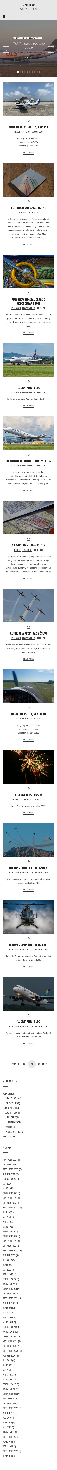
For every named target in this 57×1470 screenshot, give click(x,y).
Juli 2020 (7, 1360)
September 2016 (10, 1451)
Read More (28, 153)
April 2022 (8, 1274)
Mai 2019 (7, 1427)
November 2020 (10, 1341)
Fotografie (20, 38)
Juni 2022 (7, 1264)
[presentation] (6, 49)
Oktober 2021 (9, 1293)
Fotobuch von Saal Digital (28, 207)
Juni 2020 (7, 1365)
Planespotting (35, 38)
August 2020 (9, 1355)
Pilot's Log (26, 132)
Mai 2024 (7, 1183)
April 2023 (8, 1221)
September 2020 (11, 1350)
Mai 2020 (7, 1369)
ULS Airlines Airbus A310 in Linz (29, 46)
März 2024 (8, 1188)
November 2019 (10, 1398)
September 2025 (11, 1169)
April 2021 (8, 1317)
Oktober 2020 (9, 1345)
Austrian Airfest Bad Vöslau (28, 633)
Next (44, 1064)
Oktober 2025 (9, 1164)
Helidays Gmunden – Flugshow (28, 868)
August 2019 (9, 1412)
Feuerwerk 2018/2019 (28, 795)
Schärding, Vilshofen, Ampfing (28, 127)
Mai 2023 (7, 1217)
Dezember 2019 (10, 1393)
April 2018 (8, 1446)
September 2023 (11, 1207)
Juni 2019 (7, 1422)
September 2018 (10, 1436)
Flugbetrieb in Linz (28, 388)
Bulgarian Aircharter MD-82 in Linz (28, 461)
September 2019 (10, 1408)
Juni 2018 (7, 1441)
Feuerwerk (17, 799)
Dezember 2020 (10, 1336)
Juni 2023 (7, 1212)
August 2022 (9, 1255)
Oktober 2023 (9, 1202)
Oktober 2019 (9, 1403)
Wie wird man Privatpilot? (28, 545)
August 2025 (9, 1173)
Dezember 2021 (10, 1288)
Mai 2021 (7, 1312)
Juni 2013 (7, 1455)
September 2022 (11, 1250)
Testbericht (22, 212)
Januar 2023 (9, 1231)
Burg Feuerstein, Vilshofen (28, 714)
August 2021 (9, 1303)
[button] (17, 72)
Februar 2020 (9, 1384)
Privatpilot (27, 550)
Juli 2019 (7, 1417)
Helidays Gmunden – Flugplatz (28, 945)
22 (39, 1064)
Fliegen (17, 132)
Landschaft (11, 1122)
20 (24, 1064)
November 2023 (10, 1197)
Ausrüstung (11, 1112)
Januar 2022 (9, 1283)
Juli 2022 (7, 1259)
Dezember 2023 (10, 1193)
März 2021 (8, 1322)
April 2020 (8, 1374)
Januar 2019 (9, 1431)
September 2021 (10, 1298)
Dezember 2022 (10, 1236)
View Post (29, 57)
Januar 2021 (9, 1331)
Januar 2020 (9, 1389)
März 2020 (8, 1379)
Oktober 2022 (9, 1245)
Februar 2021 (9, 1326)
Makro (8, 1126)
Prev (13, 1064)
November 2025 (10, 1159)
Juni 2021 (7, 1307)
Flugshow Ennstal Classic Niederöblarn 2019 (28, 301)
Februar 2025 (9, 1178)
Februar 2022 (9, 1279)
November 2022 (10, 1240)
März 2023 (8, 1226)
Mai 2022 (7, 1269)
